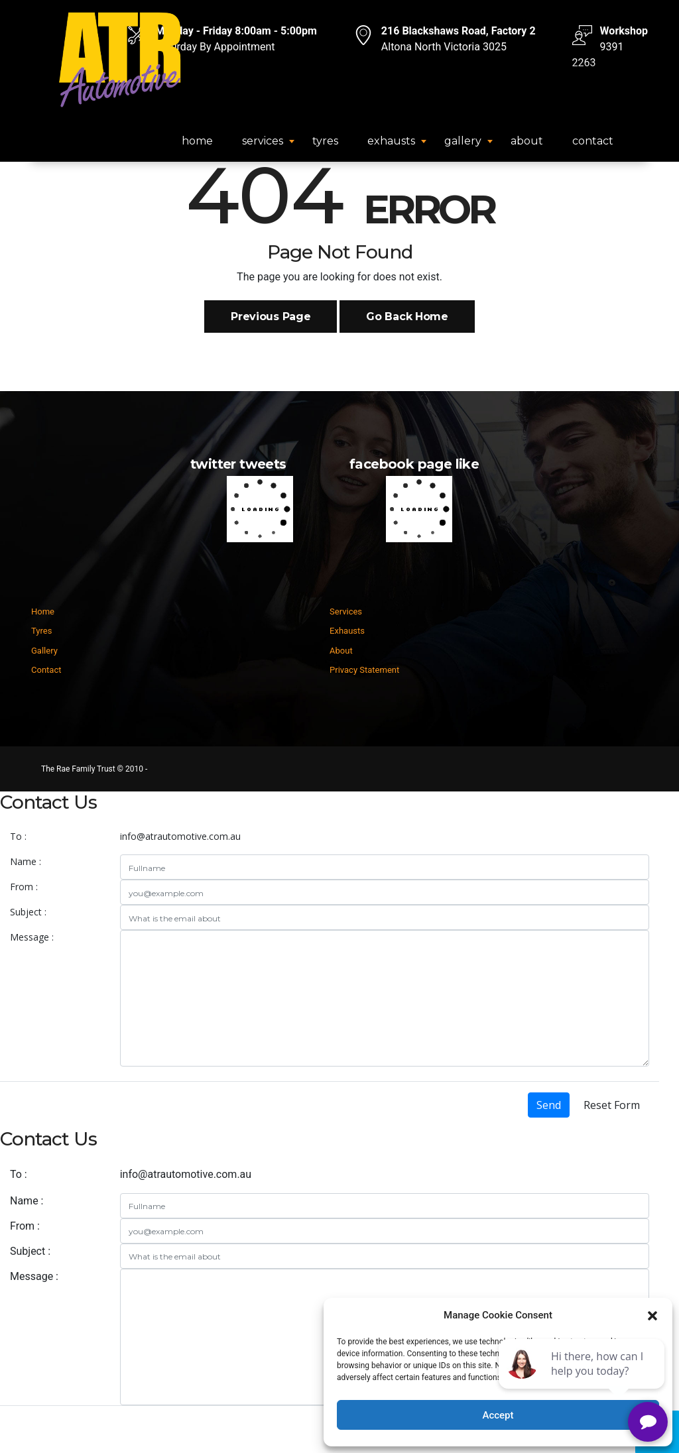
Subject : (28, 911)
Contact (592, 141)
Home (197, 141)
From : (24, 886)
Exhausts (391, 141)
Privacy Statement (364, 670)
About (527, 141)
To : (18, 836)
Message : (32, 937)
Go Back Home (407, 316)
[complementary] (583, 1380)
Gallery (462, 141)
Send (548, 1105)
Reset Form (612, 1105)
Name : (25, 861)
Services (262, 141)
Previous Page (270, 316)
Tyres (325, 141)
